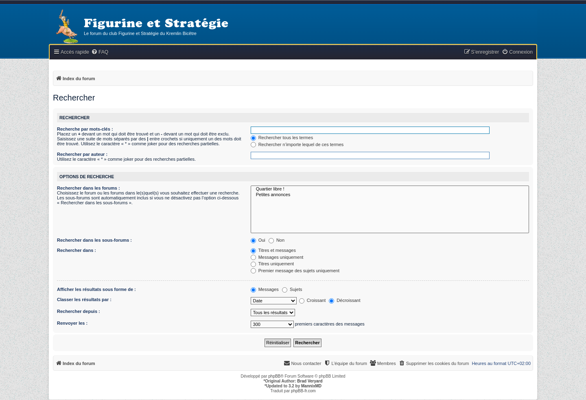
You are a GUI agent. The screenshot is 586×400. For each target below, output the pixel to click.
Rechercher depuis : (78, 311)
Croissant (312, 300)
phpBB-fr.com (303, 391)
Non (276, 240)
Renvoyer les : (72, 323)
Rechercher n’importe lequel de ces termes (297, 144)
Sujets (292, 289)
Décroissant (344, 300)
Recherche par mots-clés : (85, 129)
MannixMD (311, 386)
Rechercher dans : (76, 250)
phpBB (274, 376)
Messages (265, 289)
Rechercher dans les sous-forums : (94, 240)
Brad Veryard (309, 381)
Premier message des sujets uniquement (295, 270)
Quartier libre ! (389, 189)
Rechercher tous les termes (282, 137)
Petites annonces (389, 195)
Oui (258, 240)
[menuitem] (99, 52)
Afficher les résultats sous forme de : (96, 289)
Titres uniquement (272, 263)
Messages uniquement (277, 257)
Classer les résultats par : (84, 299)
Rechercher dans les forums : (88, 188)
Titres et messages (273, 250)
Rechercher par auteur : (82, 154)
